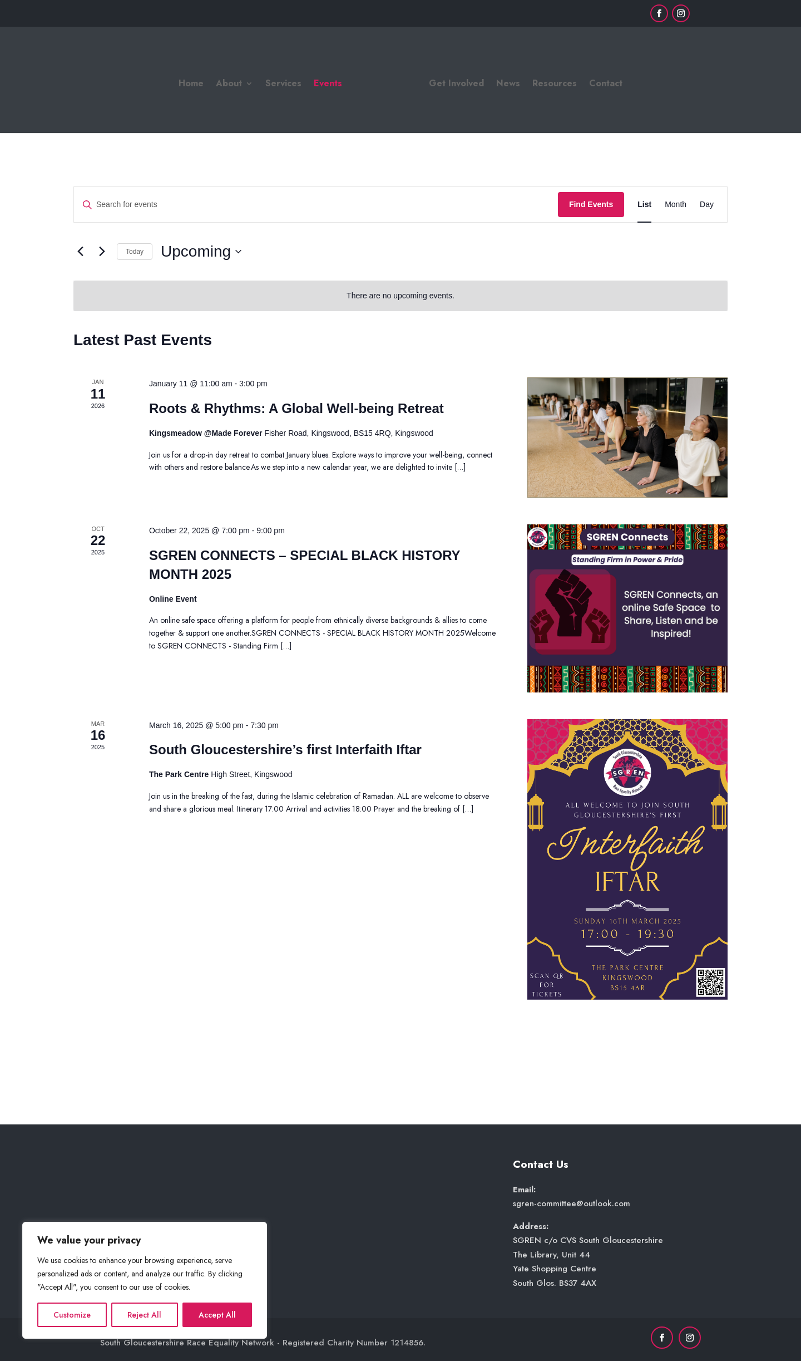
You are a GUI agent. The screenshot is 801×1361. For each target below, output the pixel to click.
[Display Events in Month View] (675, 204)
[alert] (400, 296)
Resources (554, 85)
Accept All (217, 1314)
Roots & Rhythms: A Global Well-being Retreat (296, 408)
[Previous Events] (80, 251)
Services (283, 85)
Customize (72, 1314)
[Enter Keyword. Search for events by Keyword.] (316, 204)
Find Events (591, 204)
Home (191, 85)
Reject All (144, 1314)
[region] (144, 1280)
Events (328, 85)
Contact (605, 85)
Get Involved (456, 85)
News (508, 85)
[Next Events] (101, 251)
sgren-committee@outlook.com (571, 1203)
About (229, 85)
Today (135, 252)
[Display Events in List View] (644, 204)
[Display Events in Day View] (707, 204)
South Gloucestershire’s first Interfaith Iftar (285, 749)
